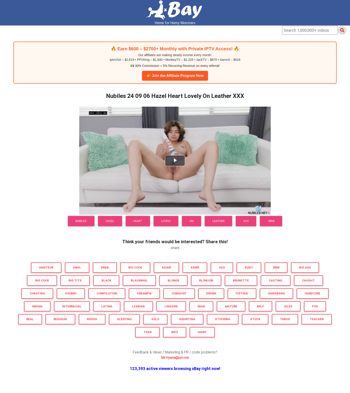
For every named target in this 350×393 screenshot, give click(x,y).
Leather (218, 221)
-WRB (271, 221)
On (192, 221)
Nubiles (81, 221)
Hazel (110, 221)
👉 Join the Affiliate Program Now (175, 76)
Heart (137, 221)
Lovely (166, 221)
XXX (246, 221)
